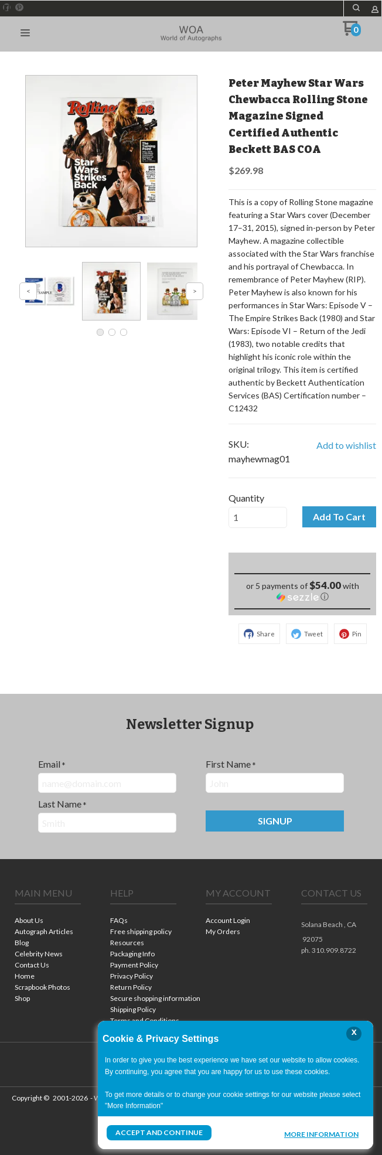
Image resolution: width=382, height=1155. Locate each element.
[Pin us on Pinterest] (19, 8)
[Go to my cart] (352, 33)
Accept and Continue (158, 1132)
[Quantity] (257, 517)
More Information (321, 1134)
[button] (356, 8)
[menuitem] (48, 921)
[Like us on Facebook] (7, 8)
